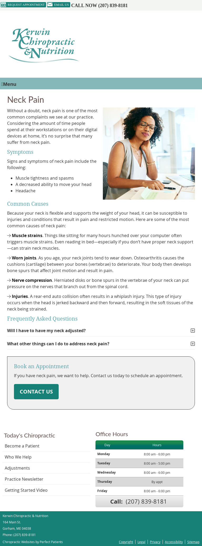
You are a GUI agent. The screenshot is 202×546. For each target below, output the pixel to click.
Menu (8, 84)
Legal (141, 542)
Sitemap (193, 542)
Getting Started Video (26, 490)
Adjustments (17, 468)
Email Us (58, 4)
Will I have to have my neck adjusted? (46, 330)
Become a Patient (22, 446)
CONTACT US (36, 391)
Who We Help (18, 457)
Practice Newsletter (24, 479)
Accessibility (174, 542)
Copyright (126, 542)
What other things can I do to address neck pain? (58, 344)
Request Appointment (23, 4)
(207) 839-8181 (113, 5)
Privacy (155, 542)
